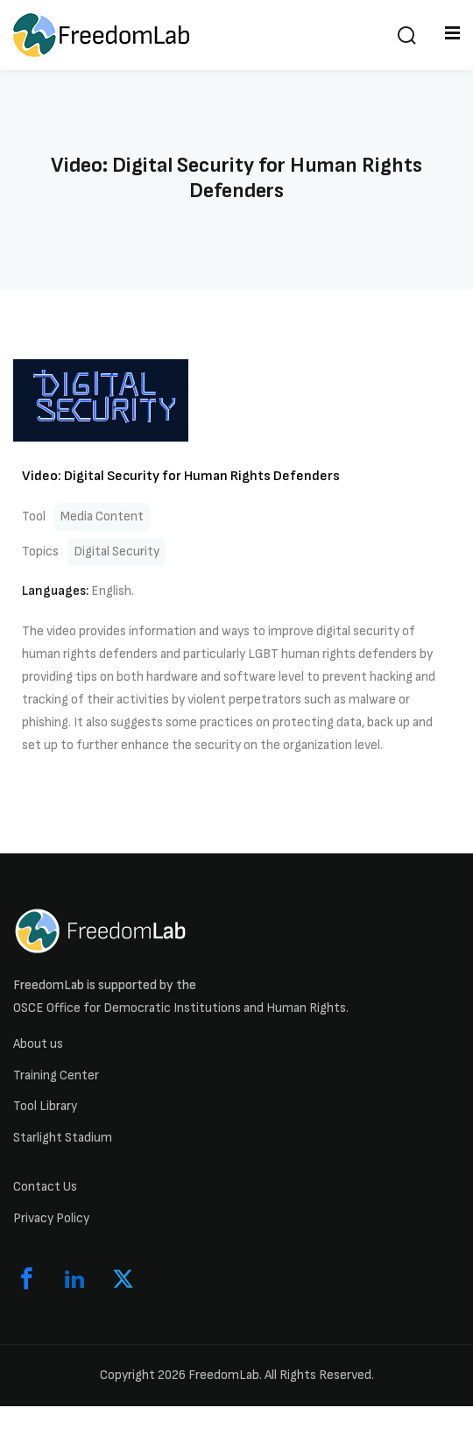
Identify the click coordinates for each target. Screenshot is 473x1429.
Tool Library (45, 1106)
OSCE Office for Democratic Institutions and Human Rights (179, 1008)
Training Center (56, 1075)
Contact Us (45, 1186)
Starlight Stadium (62, 1137)
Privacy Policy (51, 1218)
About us (38, 1044)
